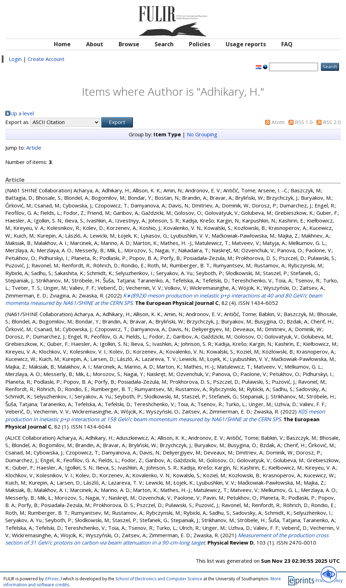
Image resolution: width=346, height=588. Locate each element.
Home (62, 44)
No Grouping (202, 134)
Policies (199, 44)
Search (164, 44)
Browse (129, 44)
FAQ (286, 44)
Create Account (46, 58)
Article (33, 147)
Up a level (22, 113)
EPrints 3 (53, 579)
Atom (277, 121)
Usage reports (246, 44)
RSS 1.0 (304, 121)
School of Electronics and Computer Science (158, 579)
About (94, 44)
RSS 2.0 (332, 121)
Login (15, 58)
